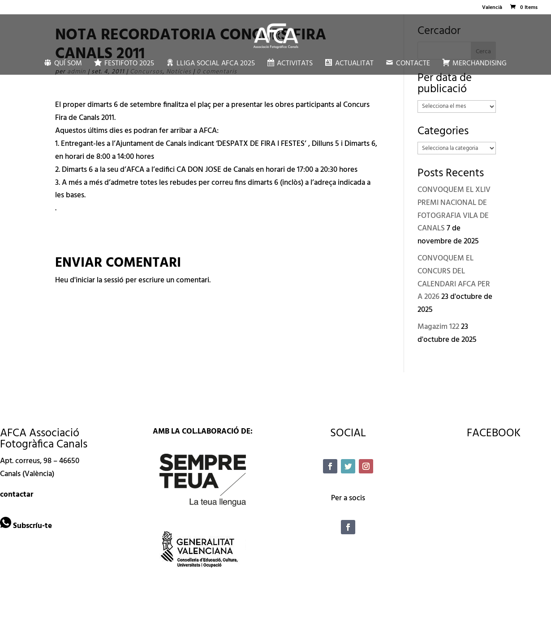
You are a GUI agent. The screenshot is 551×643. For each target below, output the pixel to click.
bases (75, 195)
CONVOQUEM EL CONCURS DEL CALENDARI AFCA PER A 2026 (454, 277)
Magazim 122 (438, 327)
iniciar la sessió (100, 280)
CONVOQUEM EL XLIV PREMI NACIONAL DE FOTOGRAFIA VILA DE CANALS (454, 209)
